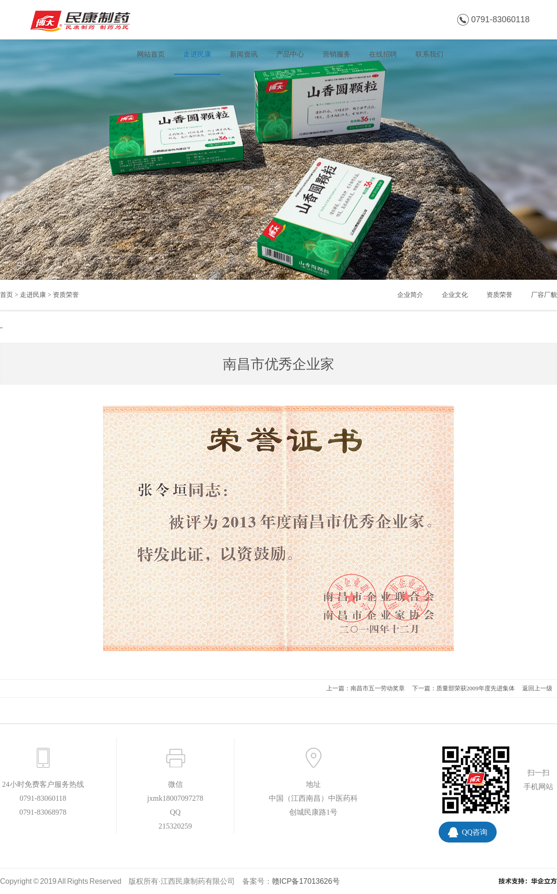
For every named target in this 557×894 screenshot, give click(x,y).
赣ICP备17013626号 (306, 881)
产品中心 (290, 54)
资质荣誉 (66, 294)
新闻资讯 (244, 54)
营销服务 (336, 54)
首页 (6, 294)
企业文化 (455, 294)
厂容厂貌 (544, 294)
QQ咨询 (474, 832)
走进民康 (197, 54)
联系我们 (429, 54)
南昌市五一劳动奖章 (377, 688)
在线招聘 (383, 54)
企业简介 (410, 294)
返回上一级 (537, 688)
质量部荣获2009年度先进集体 (475, 688)
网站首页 (151, 54)
